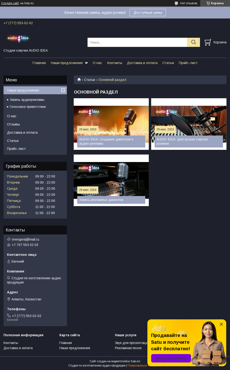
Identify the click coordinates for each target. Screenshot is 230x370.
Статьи (168, 63)
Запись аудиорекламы (27, 100)
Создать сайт (10, 3)
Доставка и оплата (142, 63)
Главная (39, 63)
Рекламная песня (128, 348)
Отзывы (13, 124)
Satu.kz (135, 361)
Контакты (114, 63)
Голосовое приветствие (28, 107)
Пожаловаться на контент (144, 365)
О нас (97, 63)
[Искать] (193, 42)
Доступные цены (147, 13)
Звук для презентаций (132, 343)
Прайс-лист (188, 63)
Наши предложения (67, 63)
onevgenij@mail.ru (25, 239)
